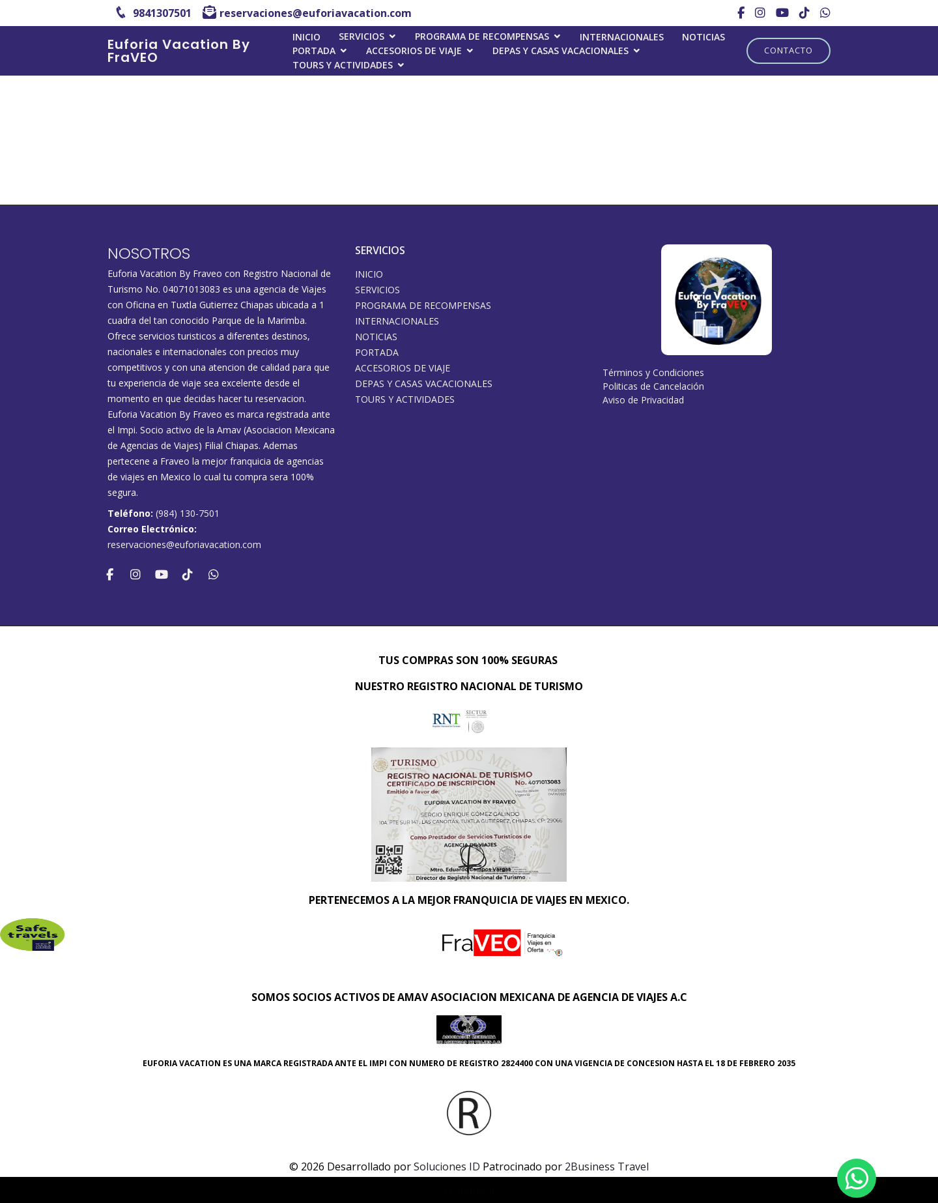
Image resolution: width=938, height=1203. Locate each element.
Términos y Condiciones (653, 372)
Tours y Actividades (342, 65)
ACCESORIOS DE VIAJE (414, 50)
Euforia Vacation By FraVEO (178, 50)
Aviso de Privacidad (643, 400)
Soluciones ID (447, 1166)
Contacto (788, 50)
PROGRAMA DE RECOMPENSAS (482, 36)
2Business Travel (607, 1166)
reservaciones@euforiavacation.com (184, 544)
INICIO (306, 37)
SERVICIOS (361, 36)
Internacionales (622, 37)
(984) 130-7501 (188, 513)
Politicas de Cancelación (653, 386)
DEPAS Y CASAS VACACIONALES (560, 50)
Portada (313, 50)
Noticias (703, 37)
